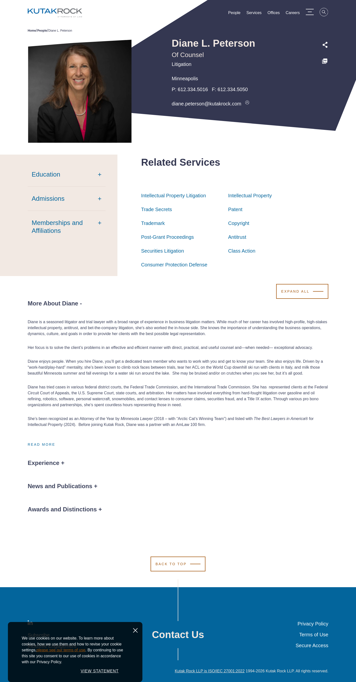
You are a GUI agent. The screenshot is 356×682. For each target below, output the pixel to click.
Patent (235, 209)
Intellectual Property (250, 195)
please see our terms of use (61, 650)
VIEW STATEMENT (100, 671)
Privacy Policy (313, 623)
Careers (293, 14)
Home (32, 30)
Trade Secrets (156, 209)
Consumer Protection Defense (174, 264)
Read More (41, 444)
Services (254, 14)
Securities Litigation (162, 250)
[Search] (324, 13)
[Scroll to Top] (178, 564)
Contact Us (178, 634)
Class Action (241, 250)
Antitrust (237, 237)
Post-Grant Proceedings (167, 237)
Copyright (238, 223)
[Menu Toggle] (310, 12)
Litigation (181, 64)
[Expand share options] (325, 44)
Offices (273, 14)
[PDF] (325, 61)
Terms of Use (313, 634)
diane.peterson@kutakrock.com (206, 103)
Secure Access (312, 645)
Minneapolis (185, 78)
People (234, 14)
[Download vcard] (247, 103)
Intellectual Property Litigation (173, 195)
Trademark (153, 223)
